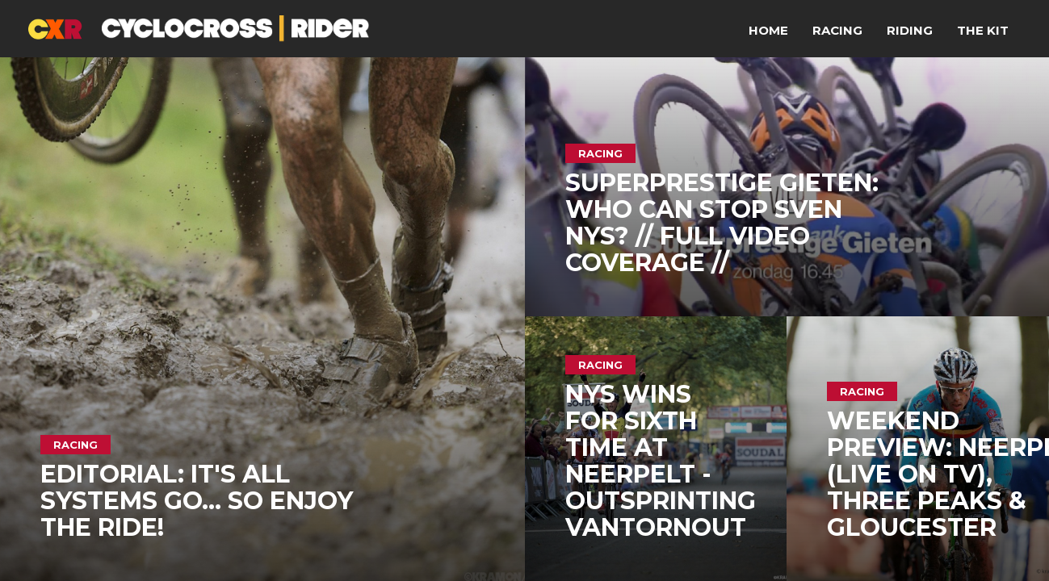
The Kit (983, 30)
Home (768, 30)
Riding (910, 30)
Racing (837, 30)
